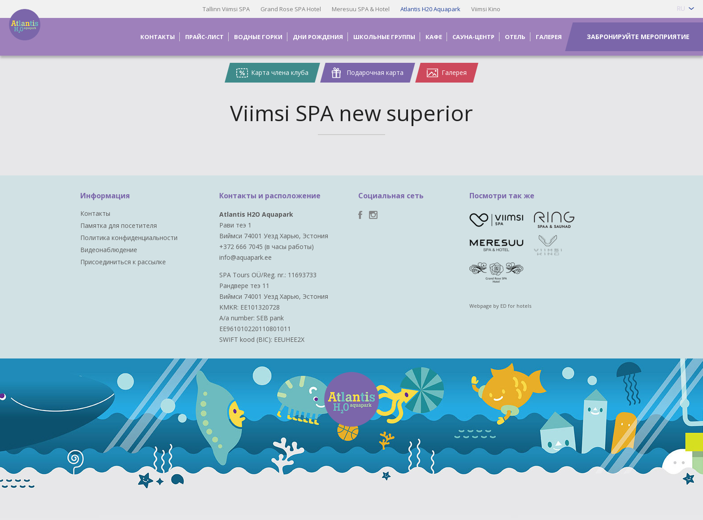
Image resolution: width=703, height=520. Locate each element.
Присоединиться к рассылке (123, 262)
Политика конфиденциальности (129, 237)
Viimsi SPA (36, 36)
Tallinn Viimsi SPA (226, 9)
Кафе (433, 37)
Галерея (549, 37)
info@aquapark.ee (245, 257)
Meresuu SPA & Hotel (361, 9)
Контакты (157, 37)
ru (681, 8)
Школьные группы (384, 37)
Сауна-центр (473, 37)
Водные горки (258, 37)
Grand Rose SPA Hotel (290, 9)
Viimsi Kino (485, 9)
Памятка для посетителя (118, 225)
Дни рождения (318, 37)
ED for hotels (515, 305)
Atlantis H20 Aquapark (430, 9)
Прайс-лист (204, 37)
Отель (515, 37)
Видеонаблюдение (108, 249)
